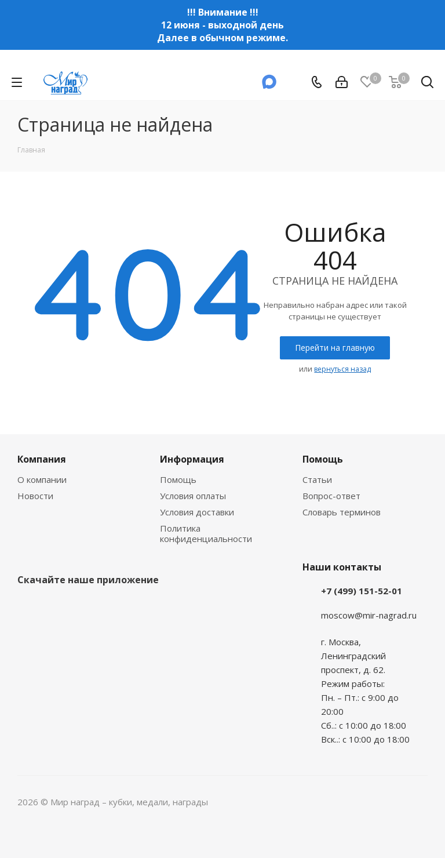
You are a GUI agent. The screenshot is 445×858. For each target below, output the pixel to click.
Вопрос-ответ (331, 495)
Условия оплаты (193, 495)
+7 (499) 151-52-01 (361, 591)
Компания (41, 459)
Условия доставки (197, 512)
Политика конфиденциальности (206, 533)
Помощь (178, 479)
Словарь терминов (341, 512)
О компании (42, 479)
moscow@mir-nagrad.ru (369, 615)
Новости (35, 495)
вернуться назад (342, 369)
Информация (192, 459)
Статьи (317, 479)
